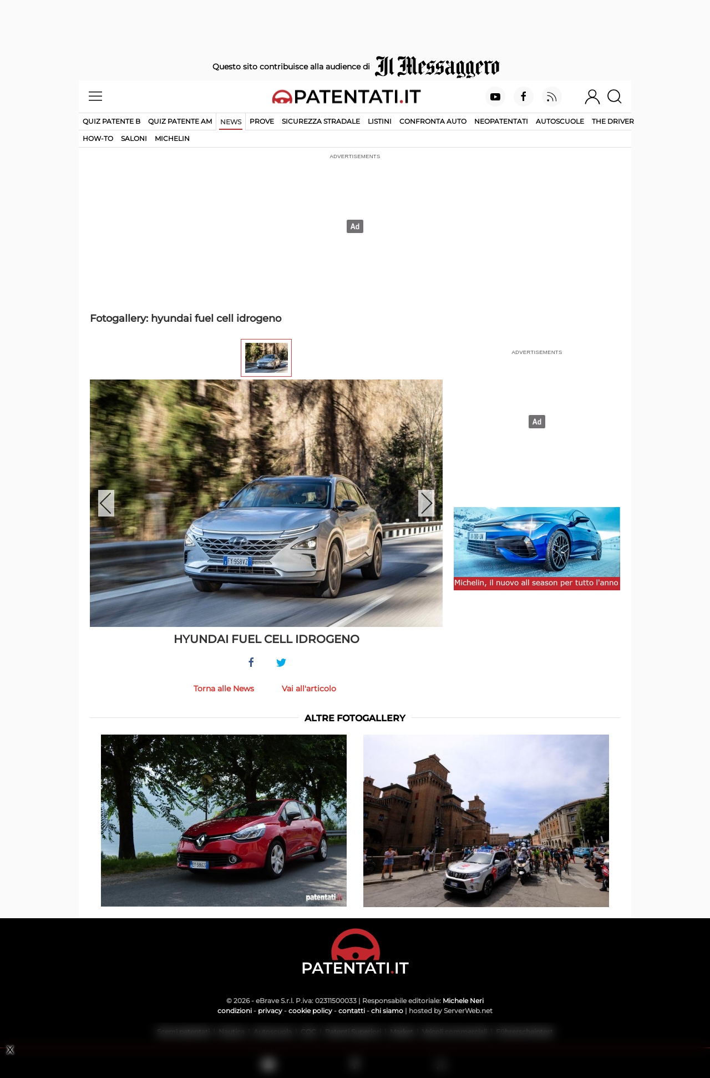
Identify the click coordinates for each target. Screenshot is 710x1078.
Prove (262, 121)
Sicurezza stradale (321, 121)
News (230, 122)
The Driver (613, 121)
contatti (351, 1010)
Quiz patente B (111, 121)
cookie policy (310, 1010)
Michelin (172, 138)
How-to (98, 138)
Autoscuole (560, 121)
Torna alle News (224, 689)
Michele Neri (463, 1000)
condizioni (234, 1010)
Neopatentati (501, 121)
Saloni (134, 138)
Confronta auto (432, 121)
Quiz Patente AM (180, 121)
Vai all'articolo (309, 689)
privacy (270, 1010)
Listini (380, 121)
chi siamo (387, 1010)
